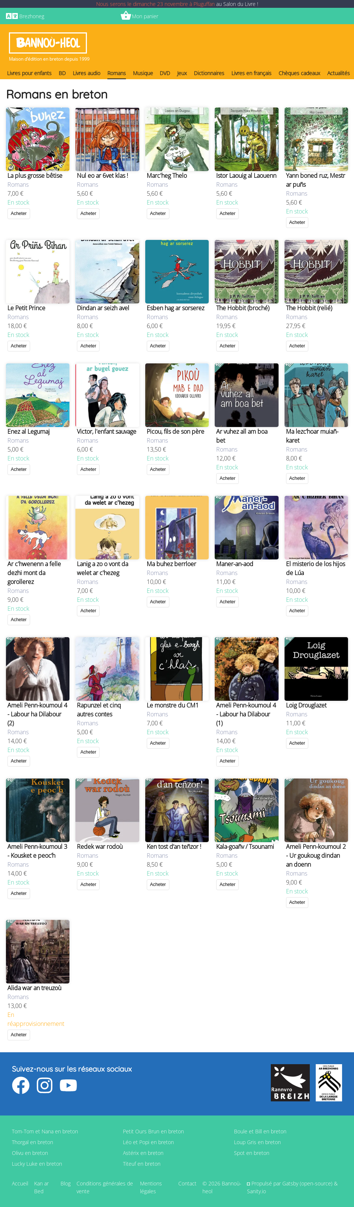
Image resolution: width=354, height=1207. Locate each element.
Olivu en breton (30, 1152)
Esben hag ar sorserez (175, 308)
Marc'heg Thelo (167, 175)
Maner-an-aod (234, 564)
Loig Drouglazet (306, 705)
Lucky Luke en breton (37, 1163)
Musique (143, 73)
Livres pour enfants (29, 73)
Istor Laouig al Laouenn (246, 175)
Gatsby (290, 1183)
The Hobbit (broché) (242, 308)
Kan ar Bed (41, 1187)
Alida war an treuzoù (34, 988)
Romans (116, 73)
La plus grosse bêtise (34, 175)
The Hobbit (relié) (309, 308)
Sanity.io (256, 1191)
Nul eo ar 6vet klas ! (102, 175)
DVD (165, 73)
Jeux (182, 73)
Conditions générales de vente (105, 1187)
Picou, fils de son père (175, 431)
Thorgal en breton (32, 1142)
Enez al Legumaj (28, 431)
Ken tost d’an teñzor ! (174, 846)
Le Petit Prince (26, 308)
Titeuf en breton (141, 1163)
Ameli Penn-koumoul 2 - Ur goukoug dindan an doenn (316, 855)
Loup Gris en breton (257, 1142)
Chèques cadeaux (299, 73)
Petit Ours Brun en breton (153, 1131)
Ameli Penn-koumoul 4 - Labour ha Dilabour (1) (246, 714)
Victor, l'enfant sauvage (106, 431)
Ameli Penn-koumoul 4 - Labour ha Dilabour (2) (37, 714)
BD (62, 73)
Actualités (338, 73)
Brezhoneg (31, 16)
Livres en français (251, 73)
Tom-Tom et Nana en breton (45, 1131)
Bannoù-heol (48, 42)
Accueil (20, 1183)
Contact (187, 1183)
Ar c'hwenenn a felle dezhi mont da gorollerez (34, 573)
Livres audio (86, 73)
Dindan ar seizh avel (103, 308)
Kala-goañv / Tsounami (245, 846)
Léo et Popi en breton (148, 1142)
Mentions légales (151, 1187)
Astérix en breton (143, 1152)
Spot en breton (251, 1152)
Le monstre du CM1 (173, 705)
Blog (66, 1183)
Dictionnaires (209, 73)
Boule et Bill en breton (260, 1131)
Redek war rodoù (100, 846)
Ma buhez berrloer (171, 564)
